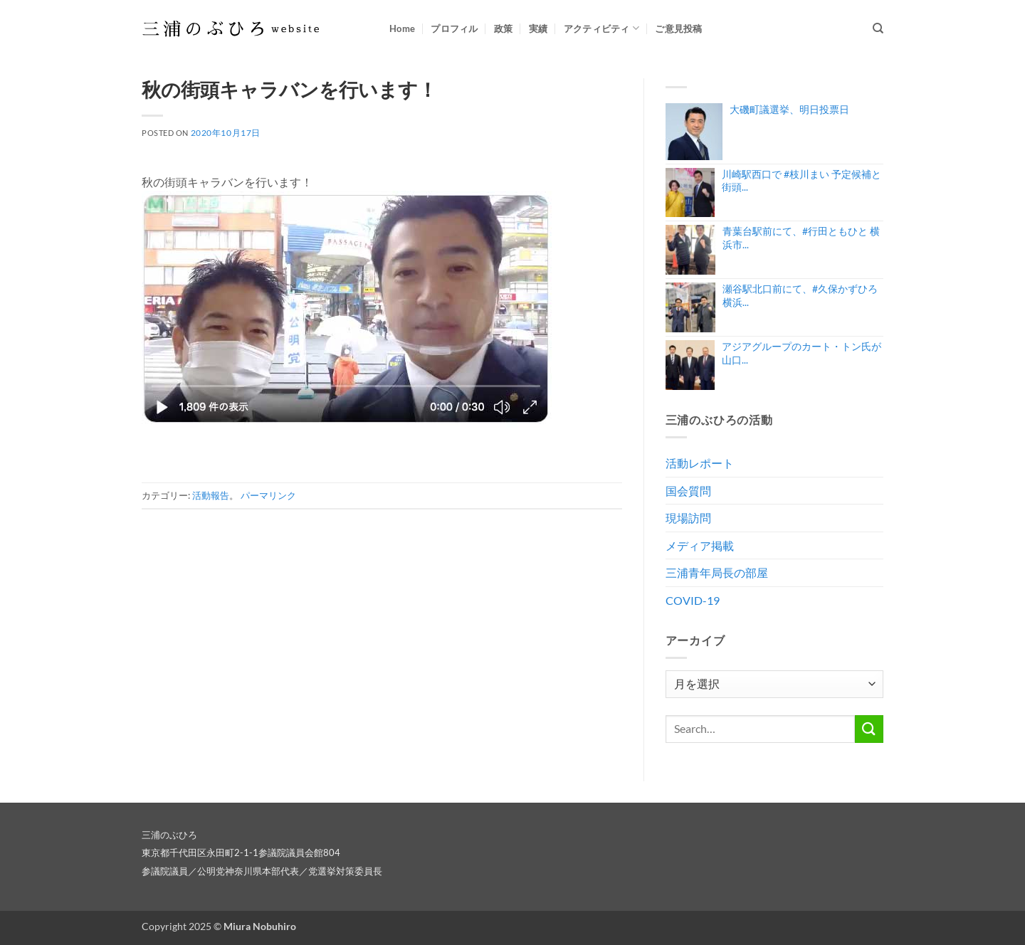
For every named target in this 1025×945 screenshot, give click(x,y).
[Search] (878, 28)
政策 (503, 28)
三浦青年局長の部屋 (717, 572)
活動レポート (700, 463)
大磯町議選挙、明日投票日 (789, 109)
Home (402, 28)
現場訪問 (688, 517)
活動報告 (210, 495)
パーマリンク (268, 495)
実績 (538, 28)
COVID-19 (693, 600)
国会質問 (688, 490)
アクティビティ (601, 28)
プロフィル (454, 28)
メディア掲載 (700, 545)
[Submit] (869, 729)
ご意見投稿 (678, 28)
